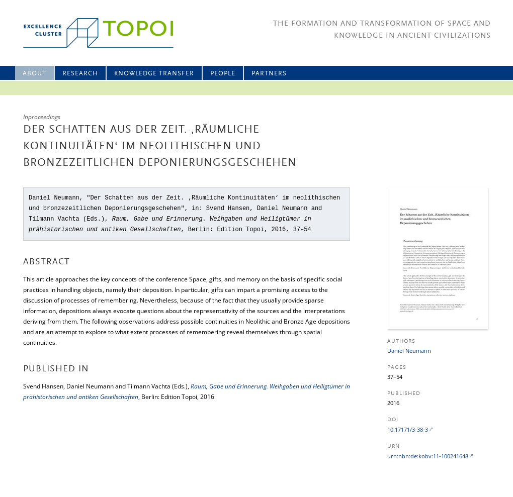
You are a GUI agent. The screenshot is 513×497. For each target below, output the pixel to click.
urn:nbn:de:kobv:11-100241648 (427, 456)
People (222, 73)
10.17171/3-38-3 (407, 429)
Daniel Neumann (409, 350)
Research (80, 73)
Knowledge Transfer (154, 73)
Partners (269, 73)
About (34, 73)
